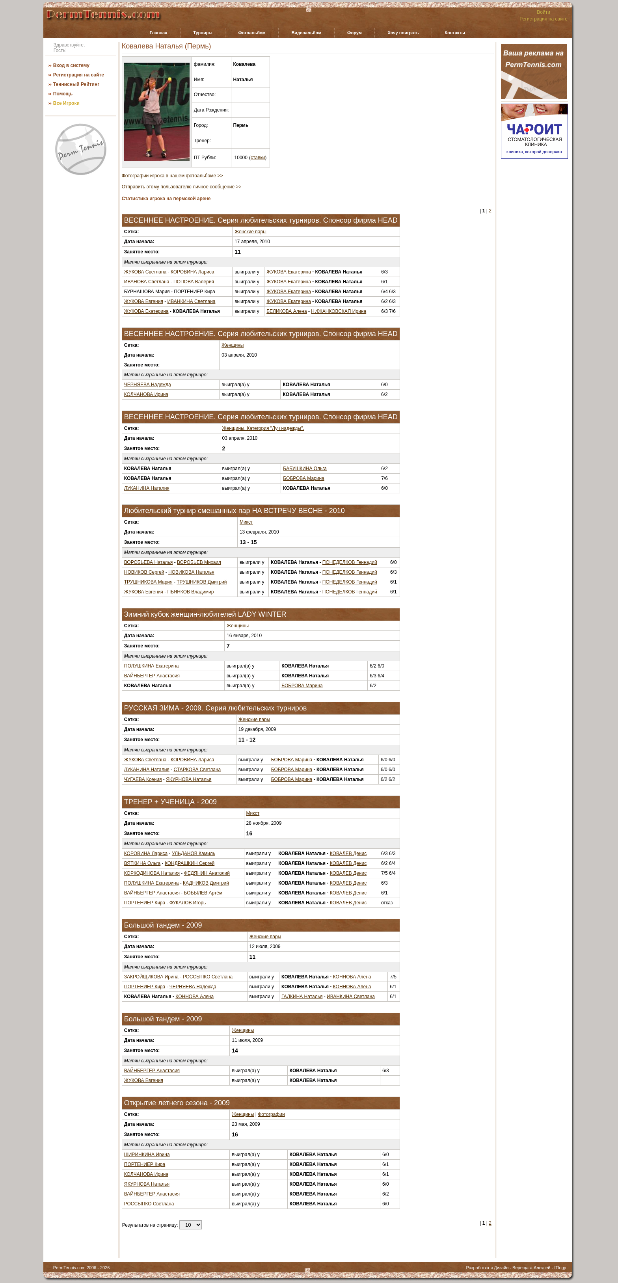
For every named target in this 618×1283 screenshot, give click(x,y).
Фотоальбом (252, 32)
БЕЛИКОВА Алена (286, 311)
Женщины (233, 345)
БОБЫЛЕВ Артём (203, 893)
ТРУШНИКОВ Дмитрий (202, 582)
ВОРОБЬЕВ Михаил (199, 562)
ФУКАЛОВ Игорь (187, 903)
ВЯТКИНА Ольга (142, 863)
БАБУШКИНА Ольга (305, 468)
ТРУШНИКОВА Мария (148, 582)
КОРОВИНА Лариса (192, 272)
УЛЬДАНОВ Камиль (193, 853)
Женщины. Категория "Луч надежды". (263, 428)
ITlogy (560, 1267)
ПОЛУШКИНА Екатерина (151, 666)
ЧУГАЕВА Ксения (143, 779)
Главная (159, 32)
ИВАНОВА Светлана (146, 281)
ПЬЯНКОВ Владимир (191, 592)
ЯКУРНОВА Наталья (188, 779)
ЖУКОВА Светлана (145, 272)
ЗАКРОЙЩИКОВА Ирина (151, 977)
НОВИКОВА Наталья (191, 572)
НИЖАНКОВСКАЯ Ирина (338, 311)
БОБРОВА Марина (303, 478)
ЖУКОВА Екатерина (288, 272)
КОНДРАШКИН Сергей (189, 863)
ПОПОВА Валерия (193, 281)
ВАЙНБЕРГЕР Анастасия (152, 676)
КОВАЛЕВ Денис (348, 853)
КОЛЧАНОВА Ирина (146, 394)
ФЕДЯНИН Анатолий (207, 873)
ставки (258, 157)
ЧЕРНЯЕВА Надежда (147, 384)
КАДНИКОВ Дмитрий (206, 883)
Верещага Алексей (531, 1267)
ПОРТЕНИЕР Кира (144, 903)
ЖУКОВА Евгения (143, 301)
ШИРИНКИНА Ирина (147, 1154)
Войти (543, 12)
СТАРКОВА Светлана (197, 769)
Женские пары (250, 231)
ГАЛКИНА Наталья (301, 996)
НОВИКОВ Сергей (144, 572)
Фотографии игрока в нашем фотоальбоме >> (172, 176)
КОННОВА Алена (352, 977)
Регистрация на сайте (543, 19)
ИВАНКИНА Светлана (192, 301)
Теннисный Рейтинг (76, 84)
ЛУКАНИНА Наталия (146, 488)
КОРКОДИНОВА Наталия (152, 873)
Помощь (63, 94)
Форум (354, 32)
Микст (246, 522)
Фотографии (271, 1114)
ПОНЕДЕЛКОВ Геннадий (349, 562)
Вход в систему (71, 65)
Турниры (202, 32)
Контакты (455, 32)
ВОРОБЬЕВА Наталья (148, 562)
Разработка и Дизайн (487, 1267)
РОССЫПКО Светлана (208, 977)
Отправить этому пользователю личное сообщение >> (182, 187)
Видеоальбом (306, 32)
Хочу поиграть (403, 32)
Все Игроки (66, 103)
